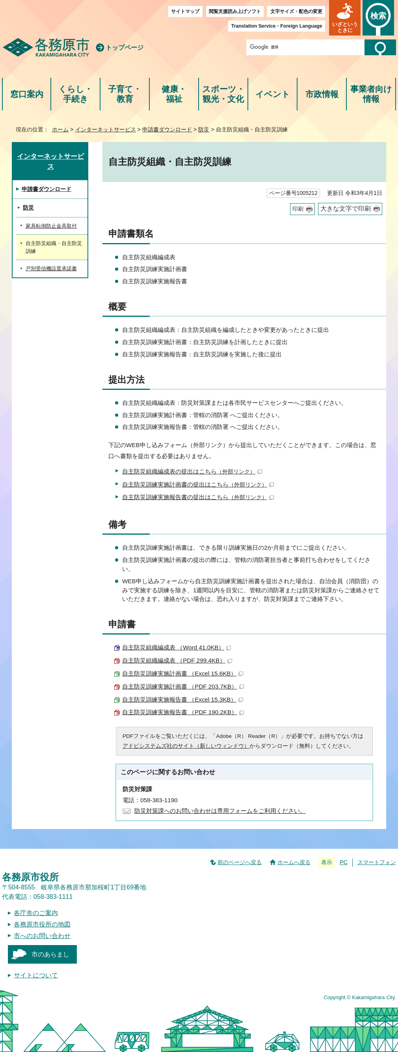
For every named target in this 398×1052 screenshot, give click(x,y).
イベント (272, 94)
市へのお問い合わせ (42, 935)
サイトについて (36, 975)
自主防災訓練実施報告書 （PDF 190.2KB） (183, 712)
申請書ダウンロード (167, 129)
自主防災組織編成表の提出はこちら (192, 471)
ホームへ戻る (294, 862)
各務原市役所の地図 (42, 924)
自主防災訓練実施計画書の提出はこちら (198, 484)
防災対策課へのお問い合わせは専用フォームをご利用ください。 (220, 810)
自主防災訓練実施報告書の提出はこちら (198, 497)
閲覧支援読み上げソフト (235, 11)
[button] (345, 18)
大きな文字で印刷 (345, 208)
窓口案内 (26, 94)
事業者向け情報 (371, 94)
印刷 (297, 209)
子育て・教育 (124, 94)
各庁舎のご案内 (36, 913)
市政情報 (321, 94)
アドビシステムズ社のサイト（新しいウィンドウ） (186, 746)
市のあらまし (50, 954)
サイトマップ (185, 11)
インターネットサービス (105, 129)
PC (344, 862)
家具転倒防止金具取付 (51, 226)
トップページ (124, 47)
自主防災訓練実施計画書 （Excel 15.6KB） (182, 673)
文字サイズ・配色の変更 (296, 11)
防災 (203, 129)
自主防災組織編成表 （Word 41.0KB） (176, 647)
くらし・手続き (75, 94)
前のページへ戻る (240, 862)
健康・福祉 (174, 94)
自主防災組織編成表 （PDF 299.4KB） (177, 660)
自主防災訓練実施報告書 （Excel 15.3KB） (182, 699)
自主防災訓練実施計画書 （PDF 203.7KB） (183, 686)
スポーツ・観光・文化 (223, 94)
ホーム (60, 129)
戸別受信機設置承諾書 (51, 268)
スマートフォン (376, 862)
